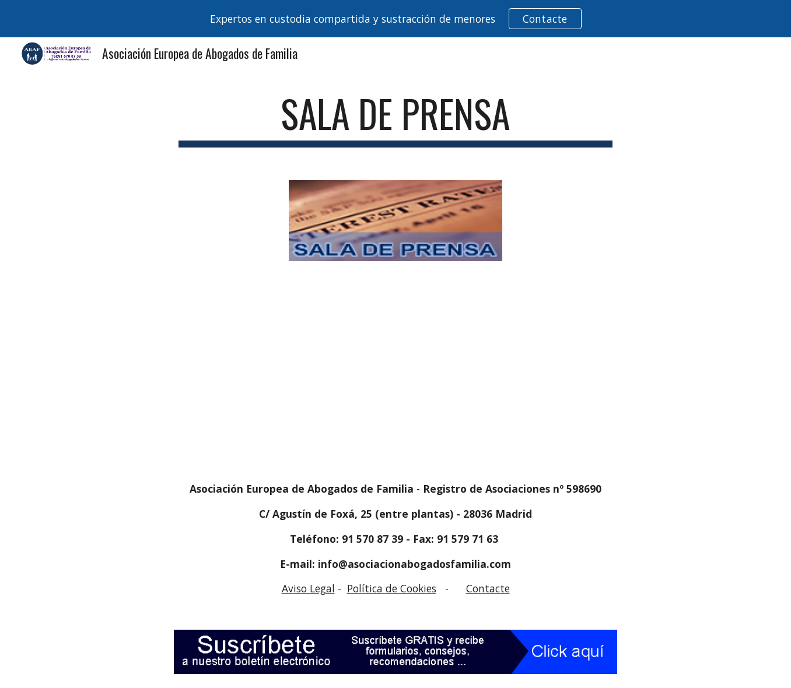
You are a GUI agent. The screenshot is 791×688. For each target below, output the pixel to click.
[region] (395, 18)
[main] (395, 119)
